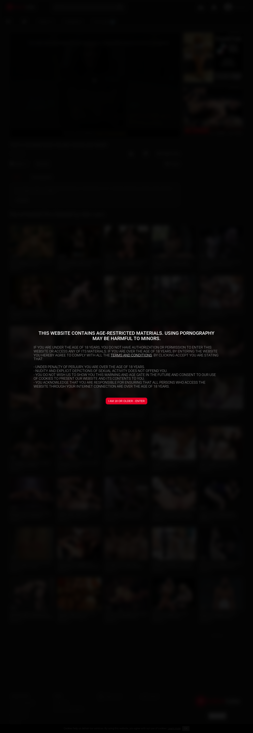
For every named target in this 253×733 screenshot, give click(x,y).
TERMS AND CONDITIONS (131, 355)
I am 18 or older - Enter (126, 401)
